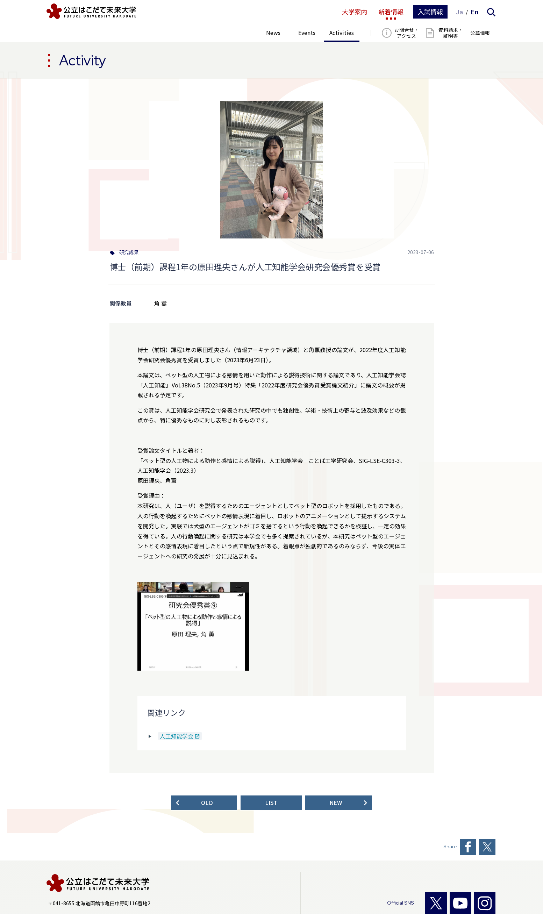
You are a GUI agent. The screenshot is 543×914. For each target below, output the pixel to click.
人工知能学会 (176, 736)
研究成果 (129, 252)
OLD (207, 802)
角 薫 (160, 303)
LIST (271, 802)
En (475, 12)
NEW (335, 802)
